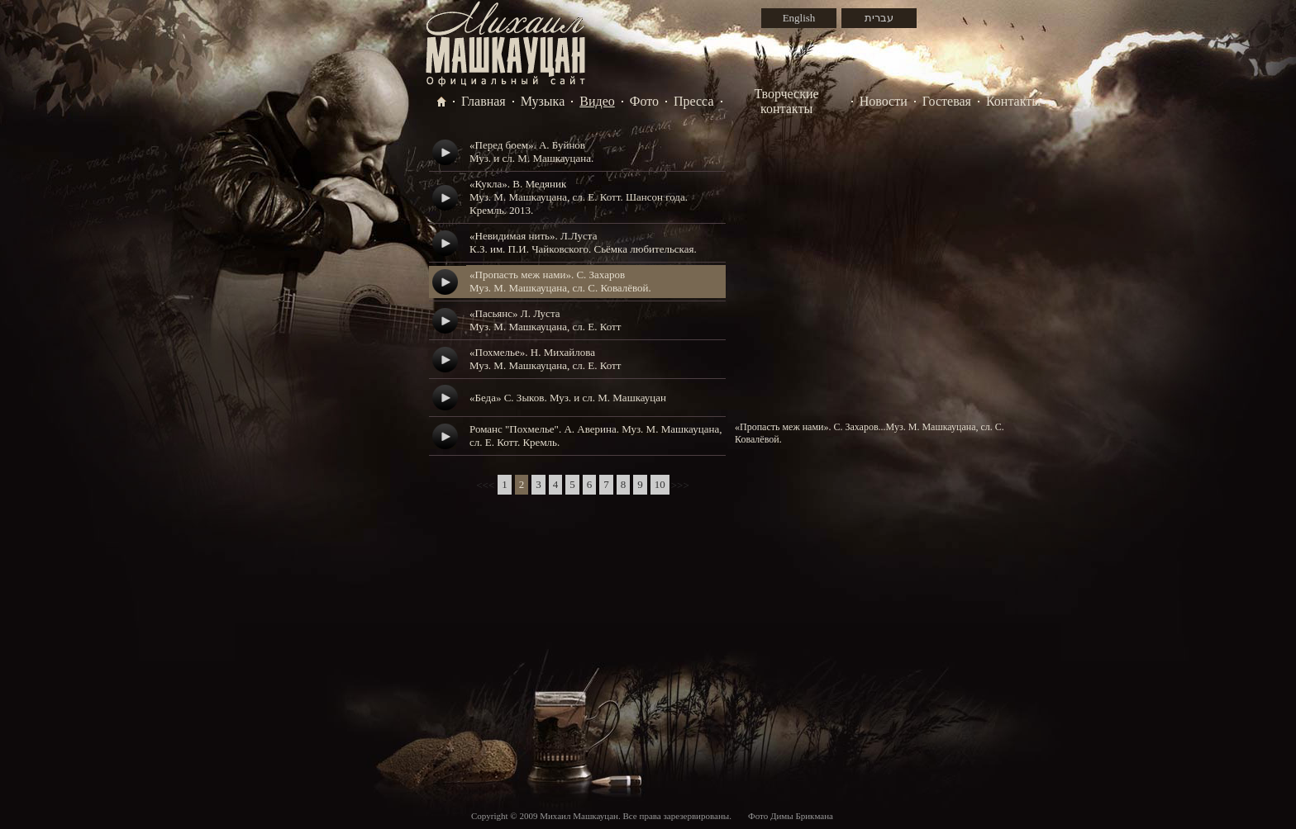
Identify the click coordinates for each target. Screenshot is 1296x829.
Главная (483, 101)
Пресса (694, 101)
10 (660, 484)
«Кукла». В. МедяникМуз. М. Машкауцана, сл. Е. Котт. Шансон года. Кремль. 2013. (578, 197)
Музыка (543, 101)
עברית (879, 18)
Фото (644, 101)
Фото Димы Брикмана (790, 816)
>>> (680, 485)
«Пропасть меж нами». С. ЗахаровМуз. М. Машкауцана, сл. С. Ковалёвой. (560, 281)
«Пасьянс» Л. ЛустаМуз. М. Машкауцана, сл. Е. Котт (545, 320)
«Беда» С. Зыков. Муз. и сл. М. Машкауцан (567, 397)
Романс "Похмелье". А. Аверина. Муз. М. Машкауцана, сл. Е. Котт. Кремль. (595, 435)
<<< (485, 485)
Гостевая (946, 101)
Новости (884, 101)
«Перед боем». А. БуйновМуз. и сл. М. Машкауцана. (531, 151)
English (799, 18)
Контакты (1013, 101)
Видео (596, 101)
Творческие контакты (787, 101)
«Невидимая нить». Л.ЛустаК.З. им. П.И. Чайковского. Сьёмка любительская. (583, 242)
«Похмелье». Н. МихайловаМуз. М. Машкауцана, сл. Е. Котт (545, 359)
